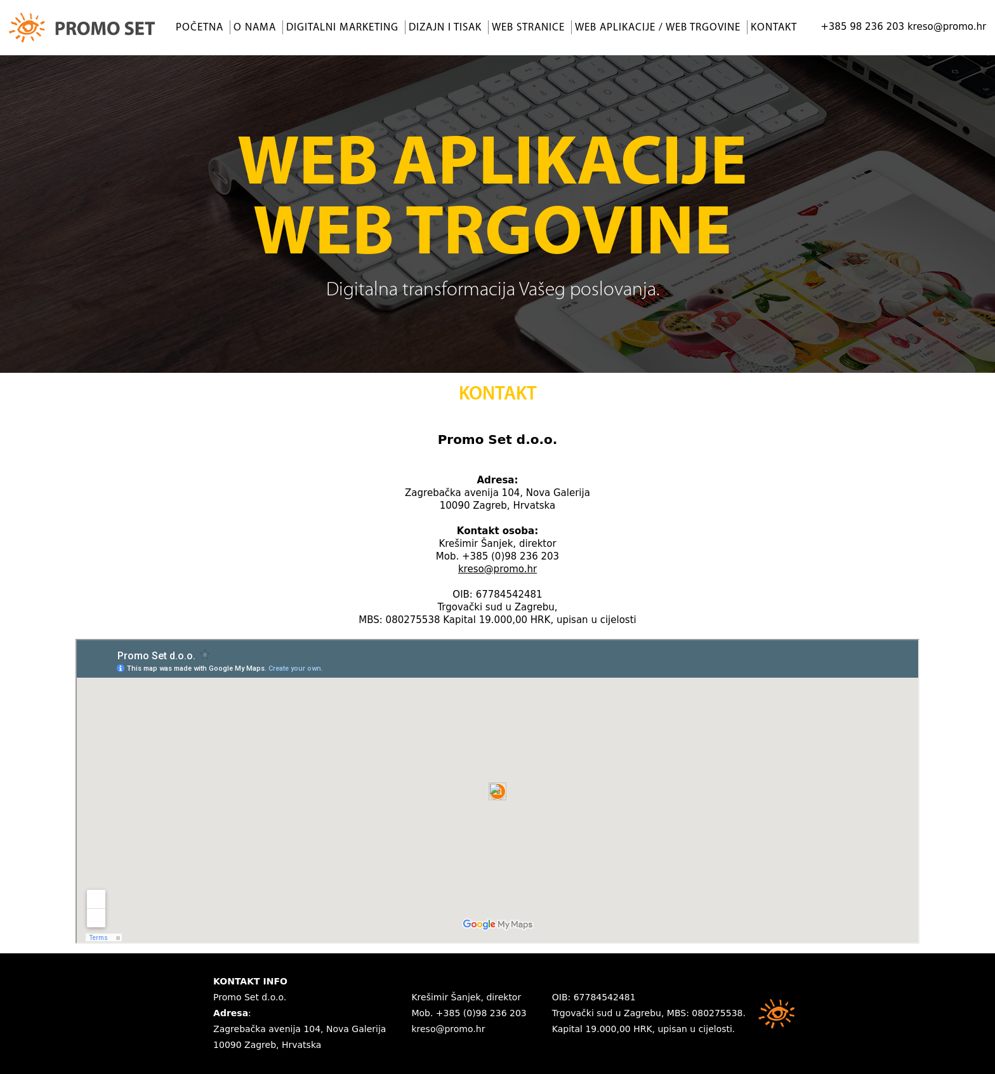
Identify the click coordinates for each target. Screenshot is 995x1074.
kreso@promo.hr (946, 26)
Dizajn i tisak (445, 27)
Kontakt (774, 27)
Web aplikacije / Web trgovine (658, 27)
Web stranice (528, 27)
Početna (199, 27)
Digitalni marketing (342, 27)
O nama (255, 27)
